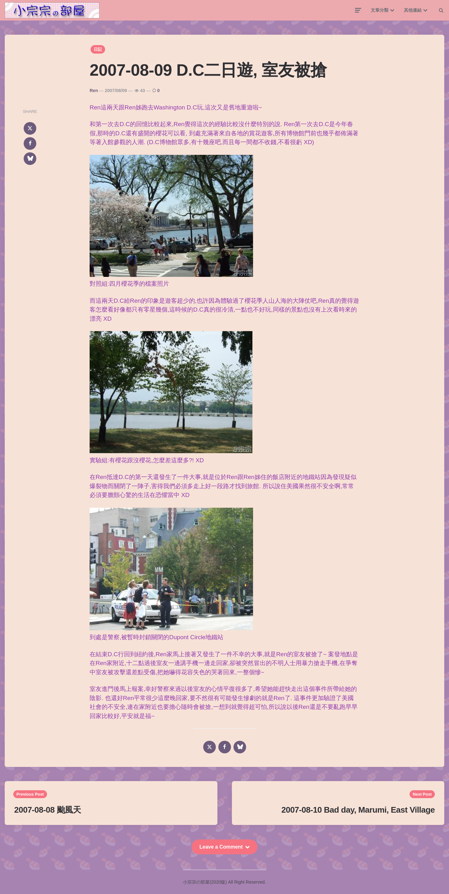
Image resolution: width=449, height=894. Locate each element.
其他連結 (413, 10)
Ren (94, 90)
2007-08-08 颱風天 (47, 810)
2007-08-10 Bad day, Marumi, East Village (358, 810)
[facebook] (30, 143)
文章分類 (379, 10)
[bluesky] (30, 158)
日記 (98, 49)
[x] (30, 128)
